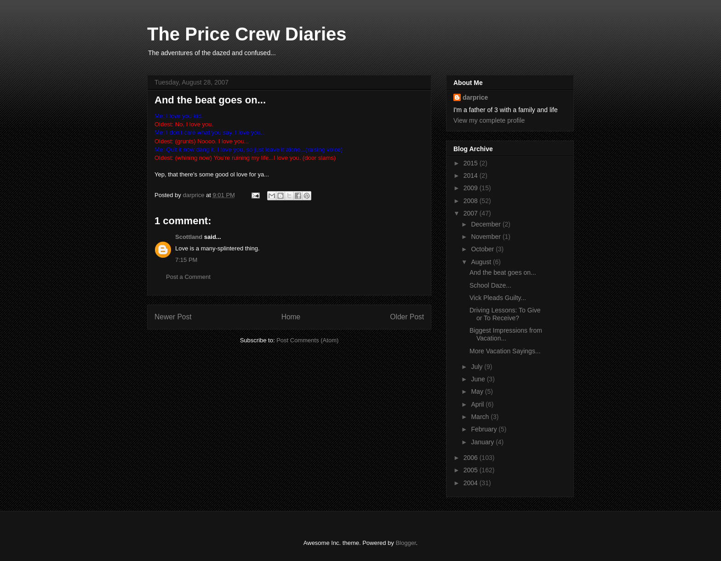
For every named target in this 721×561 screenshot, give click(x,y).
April (478, 404)
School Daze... (490, 285)
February (484, 429)
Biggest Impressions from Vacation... (505, 334)
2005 (472, 470)
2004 (472, 483)
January (483, 442)
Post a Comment (188, 276)
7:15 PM (186, 259)
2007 (472, 213)
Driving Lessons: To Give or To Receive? (505, 314)
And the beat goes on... (502, 272)
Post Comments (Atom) (307, 340)
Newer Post (173, 317)
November (486, 236)
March (481, 416)
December (486, 224)
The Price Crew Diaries (247, 34)
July (477, 366)
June (478, 379)
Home (291, 317)
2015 (472, 163)
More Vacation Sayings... (505, 351)
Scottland (188, 236)
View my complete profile (489, 120)
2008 (472, 200)
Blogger (405, 542)
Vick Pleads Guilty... (497, 297)
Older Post (407, 317)
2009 (472, 188)
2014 (472, 175)
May (478, 391)
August (481, 262)
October (483, 249)
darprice (475, 97)
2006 (472, 457)
